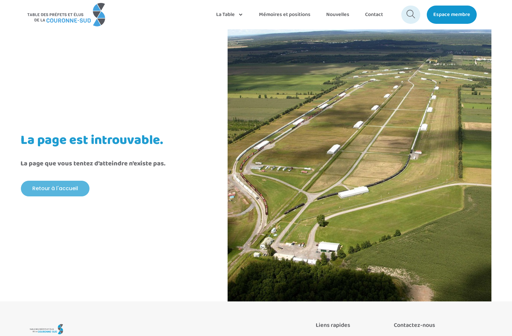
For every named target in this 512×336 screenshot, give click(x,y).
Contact (374, 14)
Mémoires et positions (285, 14)
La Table (229, 15)
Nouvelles (337, 14)
